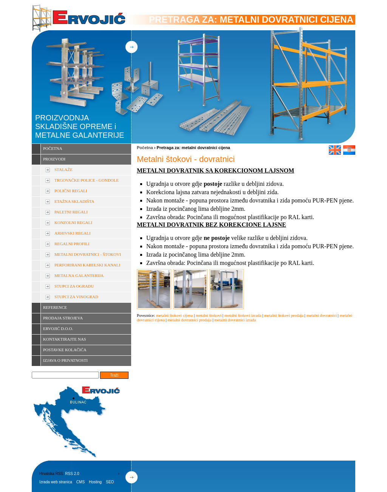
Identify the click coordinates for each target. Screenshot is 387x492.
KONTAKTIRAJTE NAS (64, 339)
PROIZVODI (54, 159)
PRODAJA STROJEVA (63, 318)
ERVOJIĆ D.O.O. (58, 328)
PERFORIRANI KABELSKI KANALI (87, 265)
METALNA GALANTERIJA (79, 275)
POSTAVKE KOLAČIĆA (65, 349)
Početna (145, 147)
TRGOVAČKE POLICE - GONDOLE (86, 180)
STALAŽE (63, 169)
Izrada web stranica (55, 482)
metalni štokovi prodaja (283, 315)
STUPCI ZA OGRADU (74, 286)
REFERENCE (55, 307)
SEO (110, 482)
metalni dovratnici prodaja (189, 320)
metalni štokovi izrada (243, 315)
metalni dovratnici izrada (235, 320)
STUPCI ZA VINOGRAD (76, 296)
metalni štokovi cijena (174, 315)
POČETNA (52, 148)
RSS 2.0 (72, 474)
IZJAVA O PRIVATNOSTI (65, 360)
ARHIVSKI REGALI (72, 233)
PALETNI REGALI (71, 212)
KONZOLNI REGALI (73, 222)
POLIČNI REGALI (70, 190)
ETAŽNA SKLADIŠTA (74, 201)
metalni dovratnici (322, 315)
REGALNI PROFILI (72, 243)
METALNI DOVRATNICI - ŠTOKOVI (87, 254)
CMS (80, 482)
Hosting (95, 482)
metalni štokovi (208, 315)
